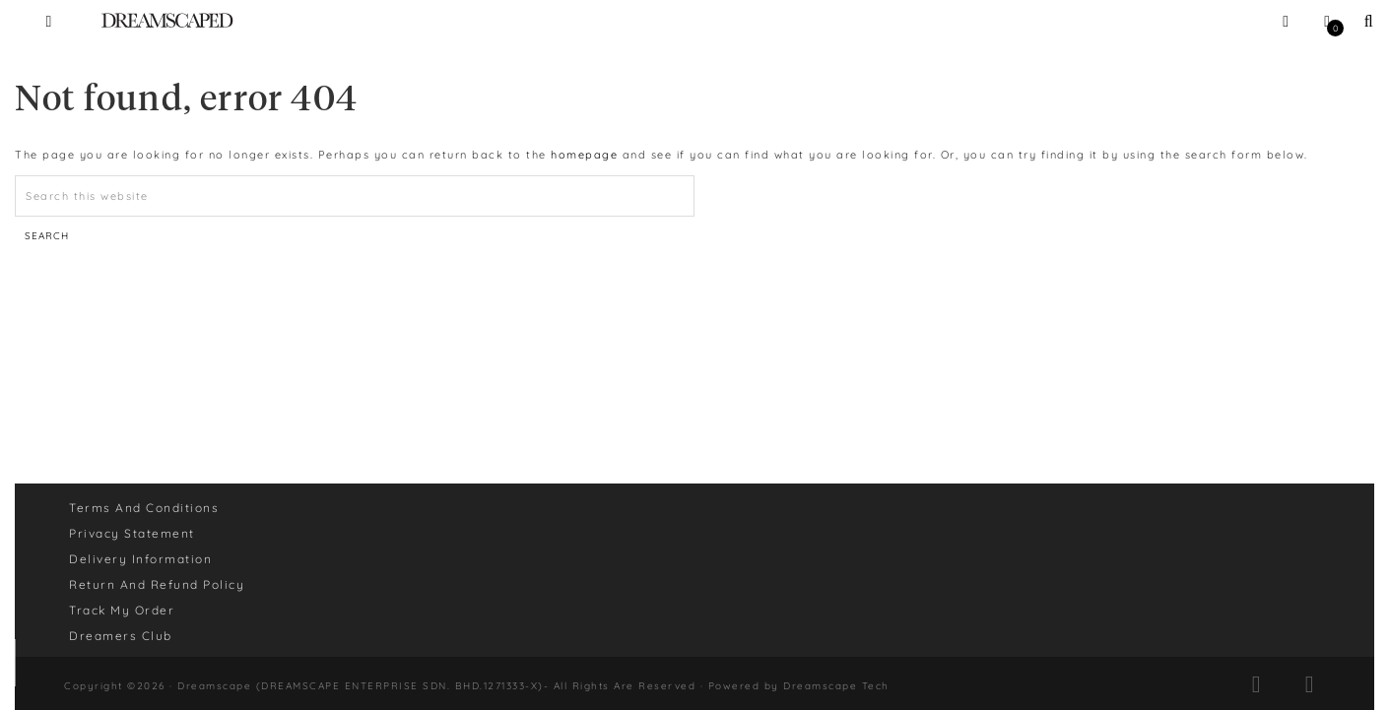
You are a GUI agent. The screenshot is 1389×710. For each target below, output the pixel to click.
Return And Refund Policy (156, 584)
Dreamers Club (120, 635)
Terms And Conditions (144, 507)
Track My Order (121, 610)
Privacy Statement (132, 533)
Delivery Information (140, 558)
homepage (584, 154)
